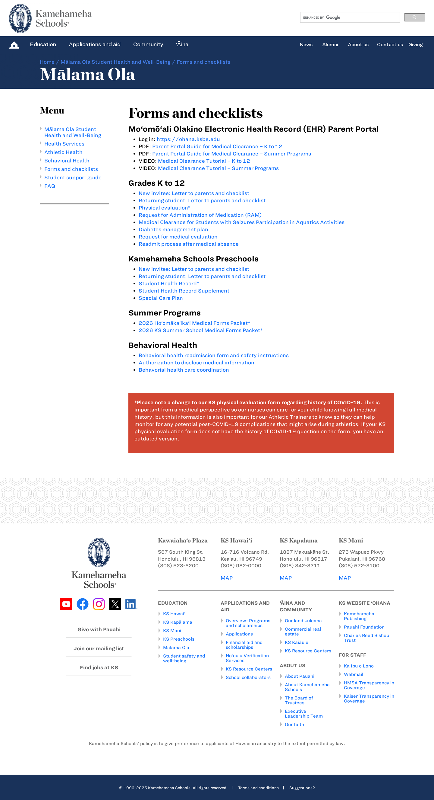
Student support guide (73, 177)
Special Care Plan (161, 298)
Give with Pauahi (99, 629)
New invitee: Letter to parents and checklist (194, 193)
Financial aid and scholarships (244, 645)
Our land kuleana (303, 620)
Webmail (353, 674)
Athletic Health (63, 152)
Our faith (294, 724)
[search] (349, 17)
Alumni (330, 44)
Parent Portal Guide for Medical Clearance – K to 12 (217, 146)
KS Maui (172, 630)
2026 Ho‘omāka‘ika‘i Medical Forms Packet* (194, 323)
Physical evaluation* (164, 207)
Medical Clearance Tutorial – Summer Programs (218, 168)
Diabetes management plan (173, 229)
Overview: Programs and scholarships (248, 623)
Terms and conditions (258, 788)
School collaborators (248, 677)
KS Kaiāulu (296, 642)
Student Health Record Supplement (184, 290)
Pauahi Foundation (364, 627)
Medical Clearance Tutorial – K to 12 (204, 161)
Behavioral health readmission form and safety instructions (214, 355)
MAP (227, 578)
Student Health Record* (169, 283)
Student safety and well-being (184, 658)
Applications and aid (95, 44)
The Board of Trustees (299, 700)
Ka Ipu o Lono (359, 666)
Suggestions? (302, 788)
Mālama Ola (176, 647)
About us (358, 44)
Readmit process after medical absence (189, 244)
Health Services (64, 143)
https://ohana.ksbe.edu (188, 139)
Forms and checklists (71, 169)
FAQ (49, 186)
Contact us (390, 44)
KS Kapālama (177, 622)
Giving (415, 44)
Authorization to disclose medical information (196, 362)
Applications (239, 634)
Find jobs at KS (99, 667)
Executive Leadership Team (304, 713)
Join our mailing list (99, 648)
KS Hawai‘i (175, 613)
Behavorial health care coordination (184, 370)
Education (43, 44)
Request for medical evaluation (178, 236)
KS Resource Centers (249, 669)
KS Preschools (178, 639)
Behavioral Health (67, 160)
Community (148, 44)
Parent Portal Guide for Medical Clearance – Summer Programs (231, 153)
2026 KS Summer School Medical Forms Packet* (201, 330)
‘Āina (182, 44)
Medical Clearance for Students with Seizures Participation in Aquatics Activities (241, 222)
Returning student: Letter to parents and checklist (202, 200)
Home (47, 62)
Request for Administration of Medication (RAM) (200, 215)
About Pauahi (299, 676)
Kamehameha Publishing (359, 616)
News (306, 44)
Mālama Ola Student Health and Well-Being (116, 62)
